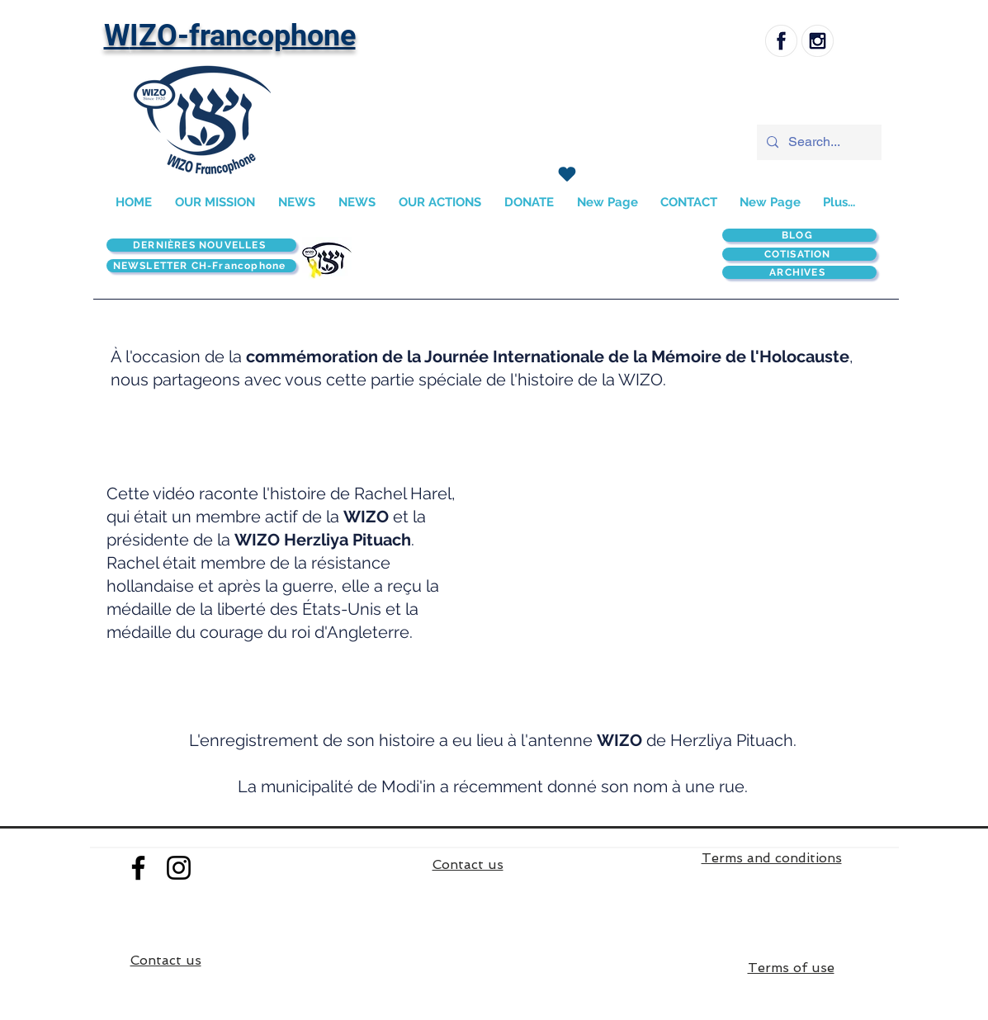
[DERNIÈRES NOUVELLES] (201, 245)
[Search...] (817, 142)
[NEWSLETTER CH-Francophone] (201, 265)
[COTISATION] (799, 254)
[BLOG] (799, 235)
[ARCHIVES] (799, 272)
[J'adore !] (567, 174)
